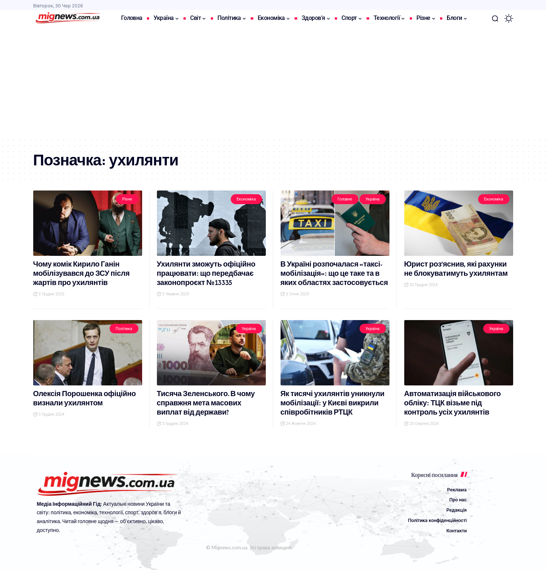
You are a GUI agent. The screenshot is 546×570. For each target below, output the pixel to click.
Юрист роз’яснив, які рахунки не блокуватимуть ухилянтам (456, 268)
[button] (495, 18)
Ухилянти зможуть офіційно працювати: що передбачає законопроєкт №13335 (206, 273)
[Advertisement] (273, 82)
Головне (344, 199)
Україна (372, 199)
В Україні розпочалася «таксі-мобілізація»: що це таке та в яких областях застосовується (334, 273)
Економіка (246, 199)
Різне (127, 199)
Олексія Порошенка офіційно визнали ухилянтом (84, 398)
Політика (124, 328)
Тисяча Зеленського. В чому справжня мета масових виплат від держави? (206, 403)
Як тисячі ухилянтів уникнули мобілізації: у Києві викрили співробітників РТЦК (333, 403)
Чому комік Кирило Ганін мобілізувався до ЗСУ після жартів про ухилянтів (81, 273)
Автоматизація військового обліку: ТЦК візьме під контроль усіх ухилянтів (452, 403)
